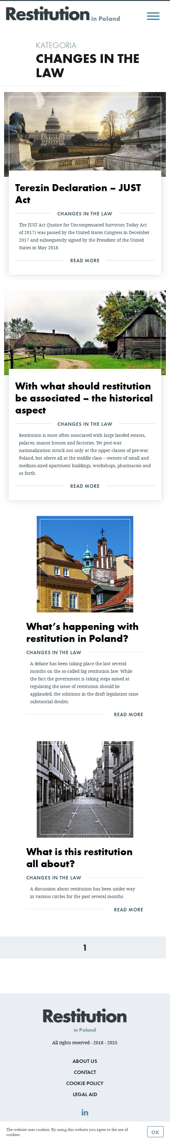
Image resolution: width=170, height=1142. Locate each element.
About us (84, 1061)
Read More (85, 260)
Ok (155, 1132)
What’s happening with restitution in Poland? (82, 632)
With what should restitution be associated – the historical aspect (84, 397)
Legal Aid (85, 1094)
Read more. (31, 1134)
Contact (85, 1072)
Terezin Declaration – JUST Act (78, 193)
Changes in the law (84, 213)
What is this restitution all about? (79, 857)
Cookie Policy (85, 1083)
